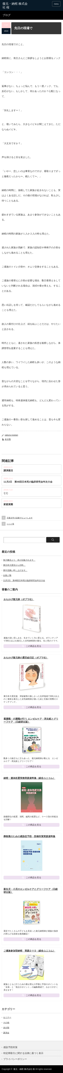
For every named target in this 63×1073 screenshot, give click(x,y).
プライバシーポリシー (15, 1059)
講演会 (6, 1033)
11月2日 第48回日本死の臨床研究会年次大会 (28, 481)
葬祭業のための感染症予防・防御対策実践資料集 (29, 836)
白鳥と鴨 (7, 575)
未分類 (8, 439)
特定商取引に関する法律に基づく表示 (23, 1053)
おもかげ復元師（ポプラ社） (19, 599)
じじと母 (10, 524)
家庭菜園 (8, 504)
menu (56, 4)
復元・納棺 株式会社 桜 (24, 1069)
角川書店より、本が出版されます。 (19, 560)
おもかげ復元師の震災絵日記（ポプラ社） (26, 657)
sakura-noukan (11, 435)
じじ (6, 493)
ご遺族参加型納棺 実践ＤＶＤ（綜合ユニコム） (29, 950)
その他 (6, 1022)
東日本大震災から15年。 (14, 565)
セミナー (7, 1017)
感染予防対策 (10, 1047)
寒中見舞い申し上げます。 (15, 570)
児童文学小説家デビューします (20, 518)
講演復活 (8, 470)
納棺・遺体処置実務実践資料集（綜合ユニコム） (29, 778)
